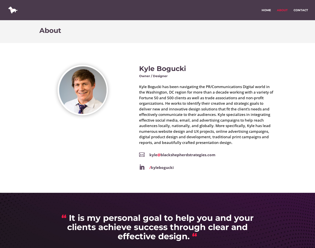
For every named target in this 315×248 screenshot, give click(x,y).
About (282, 10)
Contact (301, 10)
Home (266, 10)
